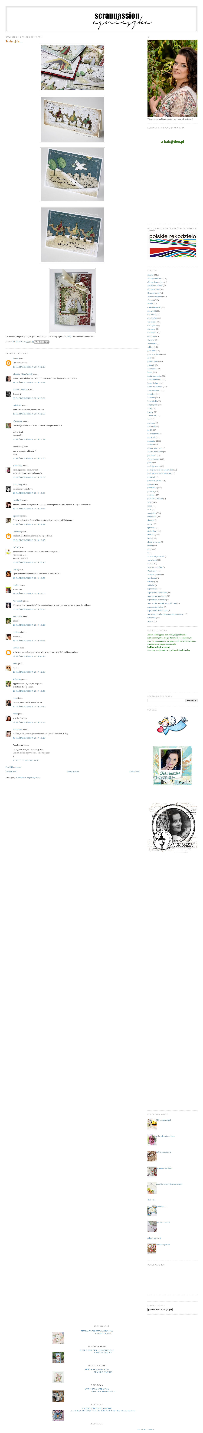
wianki (150, 563)
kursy (149, 408)
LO (148, 419)
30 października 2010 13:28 (29, 738)
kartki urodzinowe (155, 386)
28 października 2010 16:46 (29, 562)
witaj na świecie (154, 574)
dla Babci (151, 314)
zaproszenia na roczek (156, 599)
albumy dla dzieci (154, 278)
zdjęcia (150, 621)
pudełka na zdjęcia (155, 498)
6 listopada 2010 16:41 (26, 760)
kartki (149, 372)
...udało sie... (150, 1200)
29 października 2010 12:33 (29, 672)
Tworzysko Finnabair (97, 1408)
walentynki (152, 560)
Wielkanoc (151, 571)
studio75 (151, 534)
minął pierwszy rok (153, 1238)
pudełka (150, 495)
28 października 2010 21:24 (29, 640)
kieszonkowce (153, 390)
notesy (150, 444)
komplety (151, 394)
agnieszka (17, 516)
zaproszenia (152, 589)
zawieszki (151, 617)
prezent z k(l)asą (154, 480)
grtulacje (151, 365)
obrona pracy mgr (154, 448)
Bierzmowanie (153, 293)
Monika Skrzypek (20, 389)
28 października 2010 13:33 (29, 458)
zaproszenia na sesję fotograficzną (161, 603)
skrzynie (150, 520)
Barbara (16, 648)
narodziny (151, 441)
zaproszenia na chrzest (156, 596)
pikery (150, 462)
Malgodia (17, 679)
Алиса (15, 358)
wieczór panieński (154, 567)
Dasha (15, 569)
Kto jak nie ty (103, 1353)
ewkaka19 (17, 405)
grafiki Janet (152, 361)
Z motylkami (103, 1333)
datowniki (151, 311)
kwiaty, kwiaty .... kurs (165, 1136)
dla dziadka (152, 318)
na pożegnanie (153, 433)
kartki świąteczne (163, 1244)
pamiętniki (151, 455)
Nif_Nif (16, 547)
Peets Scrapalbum (97, 1369)
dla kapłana (152, 325)
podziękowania (153, 466)
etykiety (150, 340)
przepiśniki (152, 487)
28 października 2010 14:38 (29, 508)
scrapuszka (152, 516)
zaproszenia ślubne (155, 607)
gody (149, 358)
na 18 (149, 430)
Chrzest (150, 300)
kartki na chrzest (154, 379)
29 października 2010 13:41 (29, 691)
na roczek (151, 437)
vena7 (15, 663)
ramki (149, 506)
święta (150, 545)
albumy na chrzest (155, 285)
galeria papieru (153, 354)
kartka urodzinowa (163, 1152)
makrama (151, 423)
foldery (150, 347)
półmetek (151, 477)
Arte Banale (18, 601)
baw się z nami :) (163, 1222)
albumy (150, 275)
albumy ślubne (153, 289)
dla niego (151, 332)
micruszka (151, 426)
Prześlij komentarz (13, 767)
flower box (152, 343)
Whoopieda (17, 421)
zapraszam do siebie (164, 1168)
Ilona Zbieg (17, 484)
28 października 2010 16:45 (29, 540)
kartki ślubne (152, 383)
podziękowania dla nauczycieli (160, 470)
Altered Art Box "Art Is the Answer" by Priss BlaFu (103, 1411)
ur (148, 553)
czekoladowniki (153, 307)
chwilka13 (17, 500)
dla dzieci (151, 322)
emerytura (151, 336)
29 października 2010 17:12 (29, 722)
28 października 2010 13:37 (29, 477)
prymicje (151, 484)
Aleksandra (17, 616)
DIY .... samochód (163, 1120)
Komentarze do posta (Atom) (28, 777)
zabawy (150, 581)
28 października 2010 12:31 (29, 398)
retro (149, 509)
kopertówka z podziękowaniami (169, 1184)
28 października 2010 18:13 (29, 609)
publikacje (151, 491)
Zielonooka (17, 729)
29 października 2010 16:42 (29, 706)
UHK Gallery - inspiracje (97, 1350)
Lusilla (15, 585)
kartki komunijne (154, 376)
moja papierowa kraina (97, 1331)
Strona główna (73, 771)
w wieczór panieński (155, 556)
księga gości (152, 405)
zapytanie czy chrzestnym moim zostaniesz (165, 614)
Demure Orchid (103, 1372)
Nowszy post (11, 771)
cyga (15, 698)
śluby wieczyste (154, 542)
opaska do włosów (155, 451)
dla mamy (151, 329)
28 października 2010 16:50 (29, 578)
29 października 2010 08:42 (29, 656)
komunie (151, 397)
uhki (149, 549)
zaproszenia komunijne (157, 592)
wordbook (151, 578)
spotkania (151, 527)
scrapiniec (151, 513)
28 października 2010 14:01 (29, 493)
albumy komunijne (155, 282)
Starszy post (134, 771)
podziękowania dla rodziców (159, 473)
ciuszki (150, 303)
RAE (149, 502)
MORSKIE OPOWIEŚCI (103, 1391)
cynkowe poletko (97, 1389)
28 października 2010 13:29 (29, 439)
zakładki (150, 585)
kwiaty (150, 412)
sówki (149, 524)
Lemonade (151, 415)
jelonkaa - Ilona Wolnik (22, 374)
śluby (149, 538)
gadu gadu (151, 350)
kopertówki (152, 401)
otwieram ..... (161, 1206)
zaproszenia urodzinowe (157, 610)
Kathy (15, 714)
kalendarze (151, 369)
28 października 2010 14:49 (29, 524)
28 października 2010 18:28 (29, 625)
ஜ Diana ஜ (17, 465)
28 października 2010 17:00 (29, 593)
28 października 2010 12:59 (29, 414)
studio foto (151, 531)
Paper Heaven (153, 459)
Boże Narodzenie (154, 296)
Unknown (17, 531)
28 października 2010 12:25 (29, 367)
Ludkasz (16, 632)
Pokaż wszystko (145, 1429)
